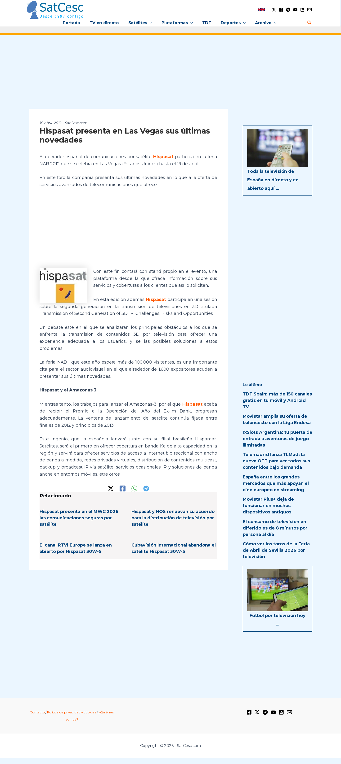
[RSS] (302, 10)
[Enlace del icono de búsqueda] (309, 23)
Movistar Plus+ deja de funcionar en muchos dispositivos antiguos (268, 506)
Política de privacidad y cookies (71, 718)
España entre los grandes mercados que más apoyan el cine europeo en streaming (276, 483)
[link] (261, 9)
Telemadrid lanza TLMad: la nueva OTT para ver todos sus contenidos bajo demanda (276, 461)
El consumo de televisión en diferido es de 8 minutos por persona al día (275, 528)
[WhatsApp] (134, 495)
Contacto (37, 718)
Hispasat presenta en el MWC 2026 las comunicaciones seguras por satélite (79, 524)
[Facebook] (281, 10)
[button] (151, 22)
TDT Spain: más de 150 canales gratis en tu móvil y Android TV (277, 400)
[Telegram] (288, 10)
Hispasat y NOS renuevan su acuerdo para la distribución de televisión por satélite (173, 524)
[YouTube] (295, 10)
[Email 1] (309, 10)
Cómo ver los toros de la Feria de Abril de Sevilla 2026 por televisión (276, 550)
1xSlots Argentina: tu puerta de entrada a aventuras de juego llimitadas (277, 439)
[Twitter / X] (274, 10)
